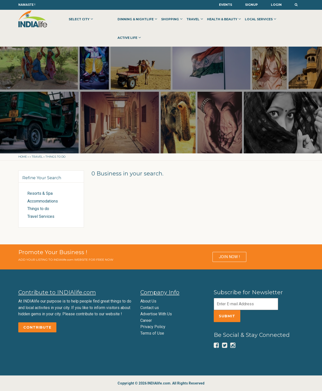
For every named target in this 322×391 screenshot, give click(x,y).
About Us (148, 301)
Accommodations (42, 201)
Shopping (170, 19)
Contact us (149, 307)
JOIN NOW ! (229, 256)
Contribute (37, 327)
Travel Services (40, 216)
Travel (192, 19)
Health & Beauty (222, 19)
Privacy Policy (152, 326)
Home (22, 156)
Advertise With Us (156, 314)
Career (146, 320)
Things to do (38, 208)
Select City (79, 19)
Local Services (259, 19)
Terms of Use (152, 333)
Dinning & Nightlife (136, 19)
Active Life (127, 38)
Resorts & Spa (40, 193)
